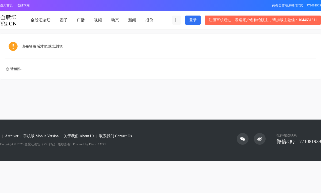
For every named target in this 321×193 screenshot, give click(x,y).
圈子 (64, 20)
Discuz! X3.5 (97, 144)
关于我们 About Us (79, 136)
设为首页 (6, 5)
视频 (98, 20)
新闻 (132, 20)
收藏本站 (23, 5)
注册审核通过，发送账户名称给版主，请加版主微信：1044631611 (263, 20)
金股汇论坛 (40, 20)
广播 (81, 20)
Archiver (11, 136)
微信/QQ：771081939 (299, 141)
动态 (115, 20)
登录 (193, 20)
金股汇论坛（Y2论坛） (40, 144)
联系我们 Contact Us (115, 136)
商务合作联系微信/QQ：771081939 (296, 5)
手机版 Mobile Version (41, 136)
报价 (149, 20)
